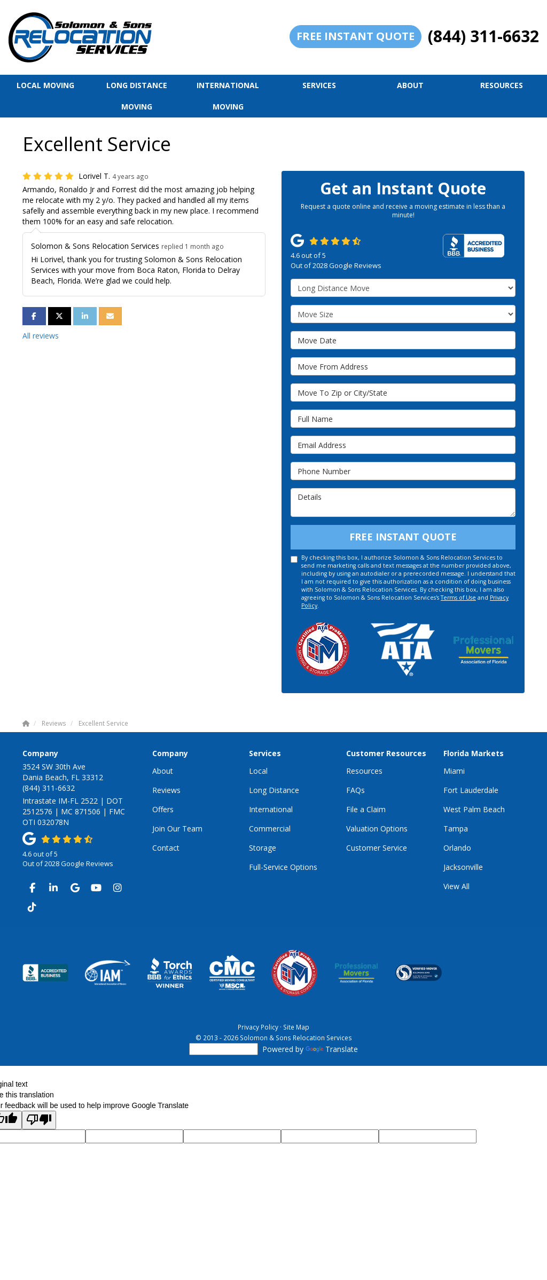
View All (456, 886)
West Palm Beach (474, 809)
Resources (364, 771)
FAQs (355, 790)
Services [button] (319, 85)
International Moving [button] (228, 96)
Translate (332, 1049)
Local (258, 771)
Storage (262, 848)
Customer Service (376, 848)
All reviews (40, 336)
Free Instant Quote (355, 36)
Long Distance (274, 790)
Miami (454, 771)
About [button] (410, 85)
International (271, 809)
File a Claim (366, 809)
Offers (163, 809)
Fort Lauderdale (470, 790)
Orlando (457, 848)
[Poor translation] (39, 1120)
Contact (165, 848)
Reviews (166, 790)
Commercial (270, 828)
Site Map (296, 1027)
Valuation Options (377, 828)
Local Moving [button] (45, 85)
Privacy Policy (258, 1027)
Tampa (455, 828)
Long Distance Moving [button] (136, 96)
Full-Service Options (283, 867)
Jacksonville (463, 867)
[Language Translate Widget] (223, 1049)
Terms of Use (458, 597)
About (162, 771)
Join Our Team (177, 828)
